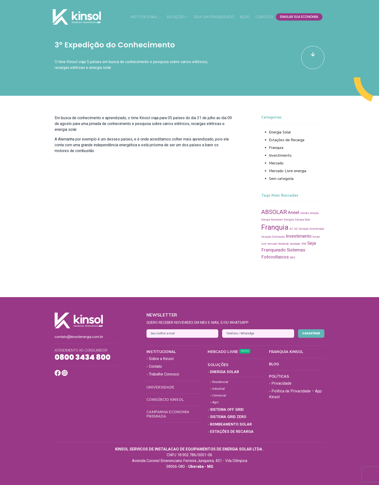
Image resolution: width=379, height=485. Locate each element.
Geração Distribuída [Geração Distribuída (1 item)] (273, 236)
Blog (245, 17)
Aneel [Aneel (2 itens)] (293, 212)
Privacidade (280, 383)
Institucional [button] (144, 17)
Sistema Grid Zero (227, 417)
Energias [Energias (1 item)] (289, 219)
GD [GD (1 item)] (296, 228)
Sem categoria (281, 178)
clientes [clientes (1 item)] (304, 213)
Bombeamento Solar (230, 424)
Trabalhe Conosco (162, 374)
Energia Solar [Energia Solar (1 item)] (302, 219)
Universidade (160, 387)
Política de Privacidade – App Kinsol (295, 394)
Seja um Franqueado (214, 17)
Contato (264, 17)
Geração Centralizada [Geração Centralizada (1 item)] (311, 228)
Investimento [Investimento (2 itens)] (299, 236)
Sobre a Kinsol (160, 358)
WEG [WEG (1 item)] (292, 257)
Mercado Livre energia (287, 171)
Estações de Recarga (286, 140)
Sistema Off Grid (226, 409)
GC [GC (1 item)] (291, 228)
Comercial (218, 395)
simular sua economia (299, 17)
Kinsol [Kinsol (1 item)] (316, 236)
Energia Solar (280, 132)
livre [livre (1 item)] (263, 243)
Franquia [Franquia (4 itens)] (274, 227)
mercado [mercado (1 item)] (272, 243)
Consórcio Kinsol (165, 399)
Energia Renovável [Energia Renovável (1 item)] (272, 219)
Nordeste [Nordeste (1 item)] (283, 243)
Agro (214, 402)
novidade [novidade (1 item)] (295, 243)
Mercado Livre (229, 351)
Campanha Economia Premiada (167, 414)
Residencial (219, 382)
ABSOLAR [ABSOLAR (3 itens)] (274, 211)
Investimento (280, 155)
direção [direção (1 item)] (314, 213)
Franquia (276, 147)
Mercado (276, 163)
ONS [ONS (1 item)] (303, 243)
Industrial (217, 388)
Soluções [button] (176, 17)
